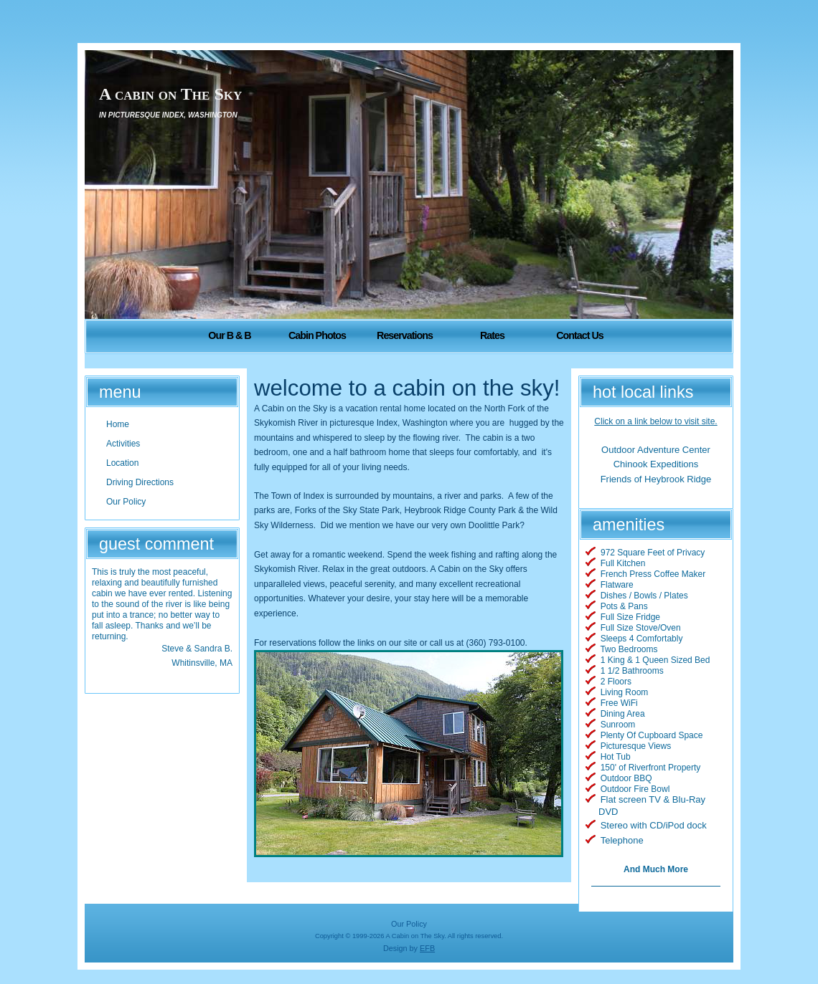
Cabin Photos (317, 335)
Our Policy (409, 923)
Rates (492, 335)
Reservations (405, 335)
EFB (427, 948)
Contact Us (579, 335)
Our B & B (229, 335)
